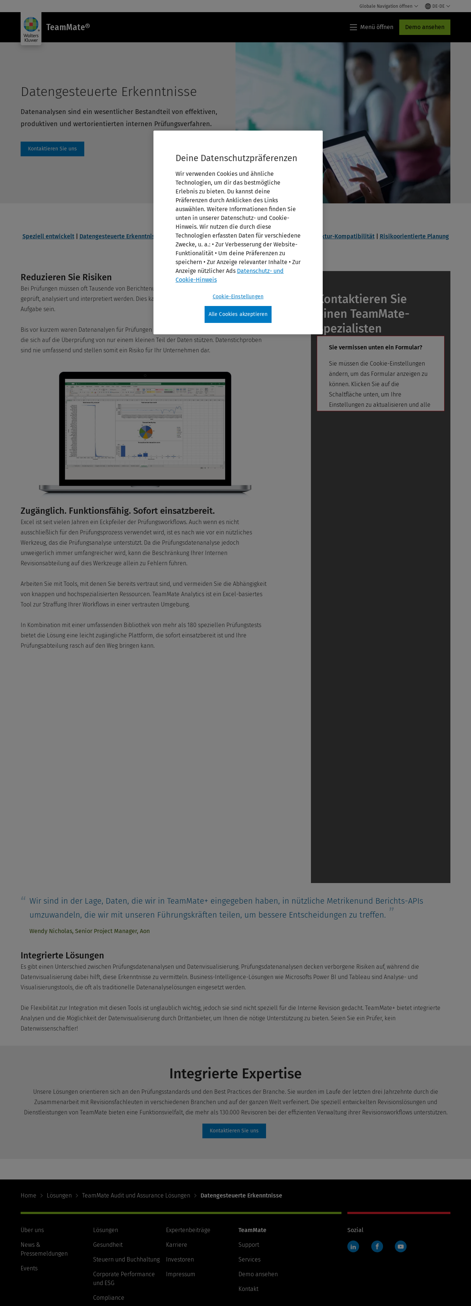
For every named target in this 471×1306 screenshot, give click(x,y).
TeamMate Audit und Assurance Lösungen (136, 1112)
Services (249, 1176)
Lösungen (59, 1112)
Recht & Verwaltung (119, 1229)
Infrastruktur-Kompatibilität (336, 236)
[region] (238, 232)
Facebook (377, 1163)
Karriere (176, 1161)
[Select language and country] (437, 6)
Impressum (180, 1191)
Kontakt (248, 1205)
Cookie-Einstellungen (198, 1275)
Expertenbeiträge (188, 1146)
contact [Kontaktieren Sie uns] (52, 149)
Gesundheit (108, 1161)
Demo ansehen (425, 27)
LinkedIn (353, 1163)
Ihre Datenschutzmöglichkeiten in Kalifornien (298, 1275)
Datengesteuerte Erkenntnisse (120, 236)
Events (29, 1185)
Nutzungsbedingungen (50, 1275)
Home (28, 1112)
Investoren (180, 1176)
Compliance (108, 1214)
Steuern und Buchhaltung (126, 1176)
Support (248, 1161)
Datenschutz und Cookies (125, 1275)
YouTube (401, 1163)
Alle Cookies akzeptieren (238, 314)
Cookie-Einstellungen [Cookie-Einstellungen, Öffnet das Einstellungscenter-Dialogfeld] (238, 296)
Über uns (32, 1146)
